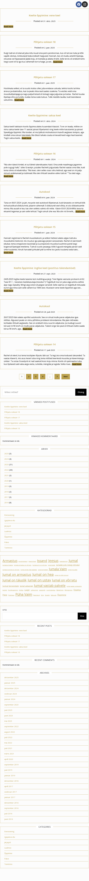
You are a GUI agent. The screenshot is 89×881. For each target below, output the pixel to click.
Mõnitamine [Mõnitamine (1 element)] (68, 595)
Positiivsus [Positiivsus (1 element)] (11, 600)
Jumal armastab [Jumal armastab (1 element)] (43, 575)
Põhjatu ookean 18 (44, 41)
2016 (6, 508)
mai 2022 (8, 748)
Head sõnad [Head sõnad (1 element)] (32, 567)
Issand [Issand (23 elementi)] (42, 566)
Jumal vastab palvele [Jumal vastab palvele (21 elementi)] (50, 591)
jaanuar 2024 (9, 704)
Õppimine (8, 542)
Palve (6, 547)
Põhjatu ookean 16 (44, 153)
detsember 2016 (11, 808)
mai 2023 (8, 726)
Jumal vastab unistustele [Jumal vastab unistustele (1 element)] (74, 592)
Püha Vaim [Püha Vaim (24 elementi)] (23, 599)
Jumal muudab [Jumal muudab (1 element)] (72, 575)
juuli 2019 (8, 775)
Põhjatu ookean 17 (44, 76)
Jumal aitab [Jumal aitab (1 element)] (51, 570)
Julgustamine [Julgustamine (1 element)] (64, 567)
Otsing (81, 397)
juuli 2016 (8, 819)
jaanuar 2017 (9, 802)
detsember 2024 (11, 694)
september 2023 (11, 710)
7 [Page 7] (57, 382)
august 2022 (9, 737)
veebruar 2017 (10, 797)
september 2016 (11, 813)
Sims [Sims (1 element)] (42, 600)
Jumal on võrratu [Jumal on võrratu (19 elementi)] (64, 585)
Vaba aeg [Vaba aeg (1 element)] (53, 600)
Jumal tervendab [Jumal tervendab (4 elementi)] (11, 591)
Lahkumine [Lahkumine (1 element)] (34, 595)
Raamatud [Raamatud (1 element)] (36, 600)
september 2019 (11, 770)
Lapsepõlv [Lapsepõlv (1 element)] (42, 595)
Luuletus (7, 537)
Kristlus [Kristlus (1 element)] (21, 595)
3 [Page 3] (35, 382)
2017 (6, 502)
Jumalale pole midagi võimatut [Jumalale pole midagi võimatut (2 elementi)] (67, 570)
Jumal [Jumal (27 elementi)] (73, 566)
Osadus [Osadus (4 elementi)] (77, 595)
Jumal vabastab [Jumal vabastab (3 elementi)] (26, 591)
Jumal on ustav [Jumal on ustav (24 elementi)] (39, 585)
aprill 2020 (8, 764)
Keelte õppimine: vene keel (44, 14)
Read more (8, 26)
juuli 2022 (8, 743)
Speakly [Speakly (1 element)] (47, 600)
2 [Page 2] (28, 382)
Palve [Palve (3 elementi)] (5, 600)
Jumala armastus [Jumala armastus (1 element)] (8, 570)
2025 (6, 459)
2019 (6, 491)
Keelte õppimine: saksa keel (44, 114)
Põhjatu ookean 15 (44, 226)
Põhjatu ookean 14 (44, 349)
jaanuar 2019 (9, 781)
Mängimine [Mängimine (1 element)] (60, 595)
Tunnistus (8, 553)
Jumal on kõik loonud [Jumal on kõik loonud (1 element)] (61, 580)
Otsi (5, 615)
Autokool (45, 191)
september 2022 (11, 732)
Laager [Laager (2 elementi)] (27, 595)
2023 (6, 470)
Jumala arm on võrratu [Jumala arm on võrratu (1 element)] (39, 570)
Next (66, 382)
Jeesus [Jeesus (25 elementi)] (53, 566)
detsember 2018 (11, 786)
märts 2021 (9, 759)
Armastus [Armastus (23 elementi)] (10, 566)
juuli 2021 (8, 753)
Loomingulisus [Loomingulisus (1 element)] (50, 595)
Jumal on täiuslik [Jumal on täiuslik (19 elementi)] (15, 585)
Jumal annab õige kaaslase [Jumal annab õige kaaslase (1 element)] (29, 575)
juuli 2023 (8, 715)
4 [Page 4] (42, 382)
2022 (6, 475)
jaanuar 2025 (9, 688)
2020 (6, 486)
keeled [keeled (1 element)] (5, 595)
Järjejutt (7, 531)
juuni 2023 (8, 721)
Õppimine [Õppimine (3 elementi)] (61, 600)
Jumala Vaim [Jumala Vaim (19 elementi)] (58, 574)
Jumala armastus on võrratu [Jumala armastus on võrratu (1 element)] (22, 570)
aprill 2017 (8, 791)
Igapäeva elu (9, 526)
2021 (6, 481)
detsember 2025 (11, 683)
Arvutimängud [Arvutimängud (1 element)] (23, 567)
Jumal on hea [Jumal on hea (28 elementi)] (43, 579)
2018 (6, 497)
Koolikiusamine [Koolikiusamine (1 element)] (13, 595)
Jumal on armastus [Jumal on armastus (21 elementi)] (17, 580)
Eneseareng (9, 520)
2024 (6, 464)
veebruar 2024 (10, 699)
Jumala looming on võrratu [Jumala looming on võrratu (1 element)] (11, 575)
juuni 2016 (8, 824)
